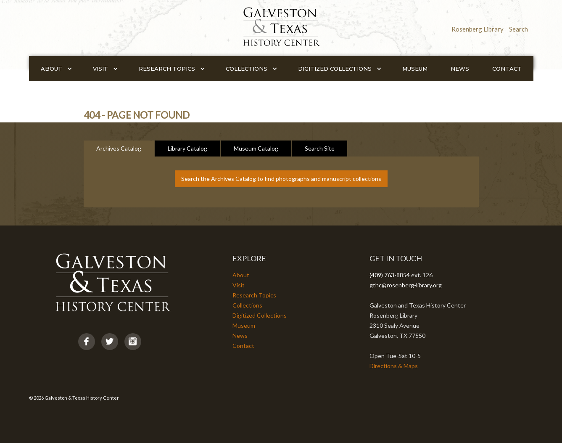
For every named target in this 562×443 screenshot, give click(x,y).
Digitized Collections (259, 315)
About (240, 275)
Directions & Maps (393, 365)
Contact (507, 68)
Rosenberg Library (477, 29)
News (460, 68)
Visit (238, 285)
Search (518, 29)
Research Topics (254, 295)
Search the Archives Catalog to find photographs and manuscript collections (281, 178)
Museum (414, 68)
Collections (247, 305)
